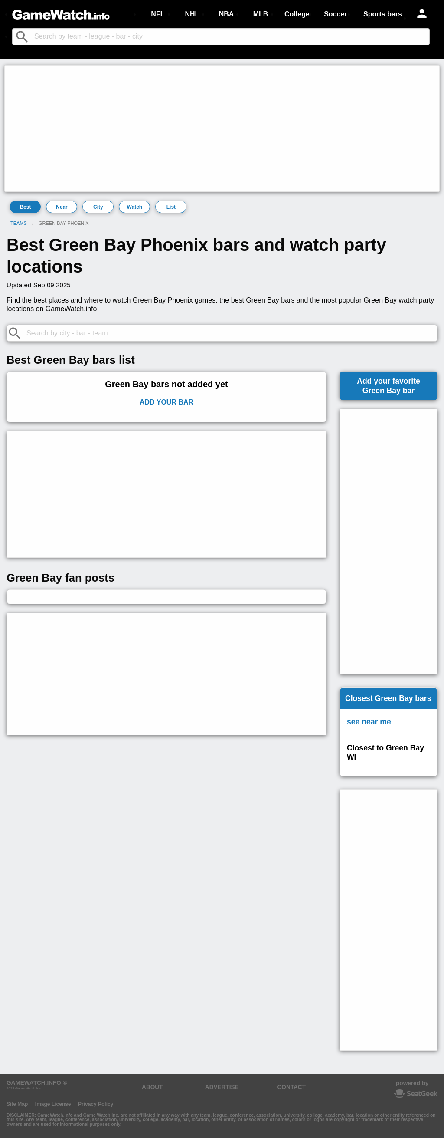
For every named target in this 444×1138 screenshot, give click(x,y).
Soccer (335, 14)
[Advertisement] (222, 128)
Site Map (17, 1104)
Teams (18, 223)
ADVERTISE (222, 1087)
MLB (260, 14)
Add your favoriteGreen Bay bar (388, 386)
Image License (53, 1104)
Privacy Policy (95, 1104)
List (171, 207)
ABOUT (152, 1087)
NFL (157, 14)
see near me (369, 721)
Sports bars (382, 14)
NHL (192, 14)
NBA (226, 14)
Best (25, 207)
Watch (135, 207)
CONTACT (292, 1087)
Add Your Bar (166, 402)
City (98, 207)
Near (62, 207)
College (297, 14)
